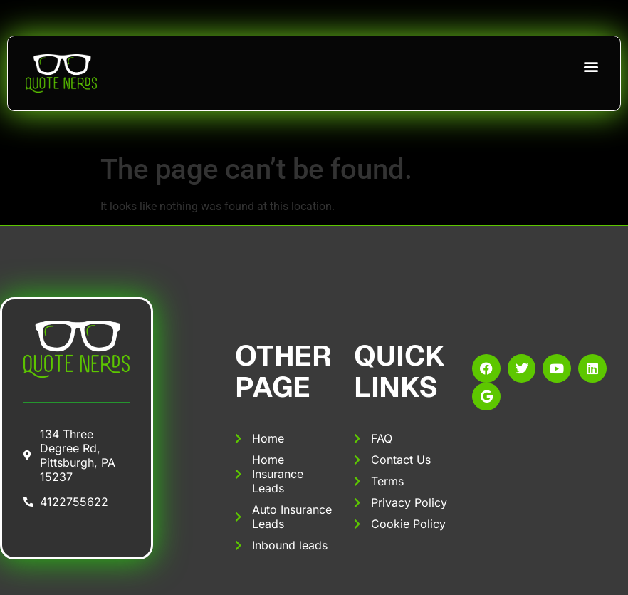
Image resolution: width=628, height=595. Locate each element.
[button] (590, 66)
